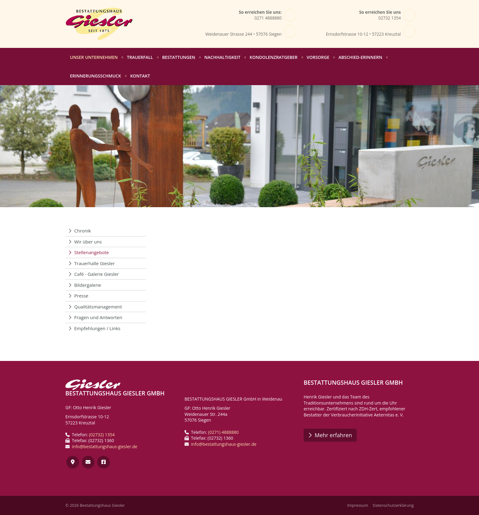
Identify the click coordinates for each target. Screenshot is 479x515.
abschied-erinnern (360, 57)
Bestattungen (178, 57)
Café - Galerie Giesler (96, 274)
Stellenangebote (91, 252)
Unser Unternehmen (94, 57)
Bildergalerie (87, 285)
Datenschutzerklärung (393, 505)
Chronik (82, 231)
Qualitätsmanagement (98, 307)
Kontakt (140, 76)
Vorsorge (318, 57)
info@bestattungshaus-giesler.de (104, 446)
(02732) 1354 (102, 435)
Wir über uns (88, 242)
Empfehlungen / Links (97, 328)
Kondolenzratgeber (274, 57)
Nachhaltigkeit (222, 57)
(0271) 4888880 (223, 432)
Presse (81, 296)
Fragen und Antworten (98, 317)
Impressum (357, 505)
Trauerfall (140, 57)
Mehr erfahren (333, 435)
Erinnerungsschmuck (95, 76)
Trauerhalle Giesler (94, 263)
